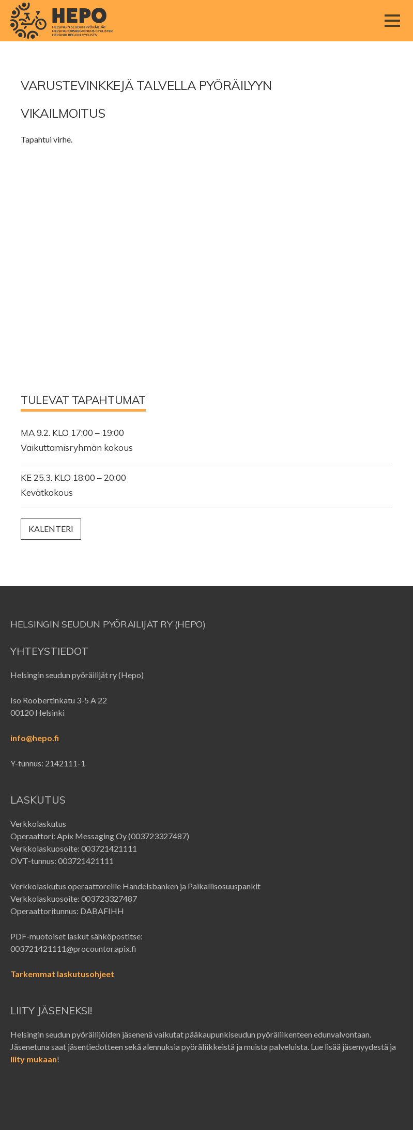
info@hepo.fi (34, 738)
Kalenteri (50, 528)
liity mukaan (33, 1059)
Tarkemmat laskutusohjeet (62, 974)
